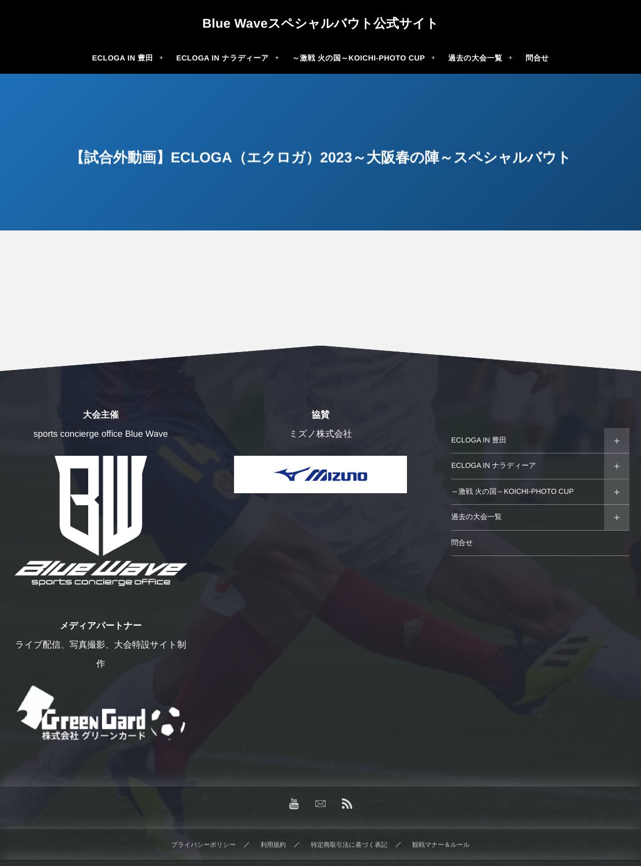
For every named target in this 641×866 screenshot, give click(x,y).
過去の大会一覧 (476, 517)
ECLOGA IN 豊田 (479, 440)
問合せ (462, 543)
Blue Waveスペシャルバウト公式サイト (320, 23)
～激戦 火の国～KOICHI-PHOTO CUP (512, 491)
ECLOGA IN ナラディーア (493, 466)
